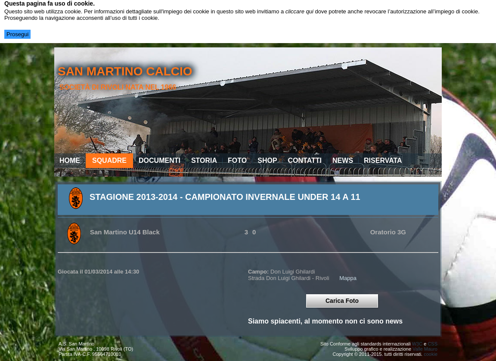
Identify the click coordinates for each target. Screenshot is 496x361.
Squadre (109, 160)
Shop (267, 160)
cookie (430, 354)
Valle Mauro (424, 349)
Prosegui (17, 34)
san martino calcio (125, 71)
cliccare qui (299, 11)
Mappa (347, 278)
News (342, 160)
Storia (204, 160)
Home (69, 160)
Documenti (159, 160)
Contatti (305, 160)
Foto (237, 160)
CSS (432, 343)
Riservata (383, 160)
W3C (417, 343)
